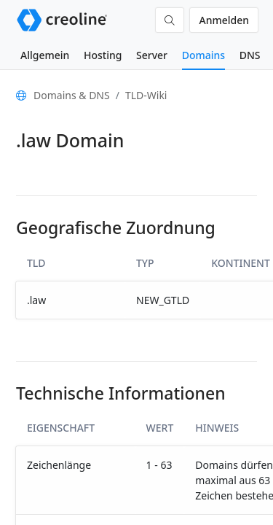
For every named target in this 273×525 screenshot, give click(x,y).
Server (151, 55)
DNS (250, 55)
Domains (203, 55)
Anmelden (224, 20)
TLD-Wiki (146, 95)
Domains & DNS (71, 95)
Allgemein (44, 55)
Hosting (103, 55)
